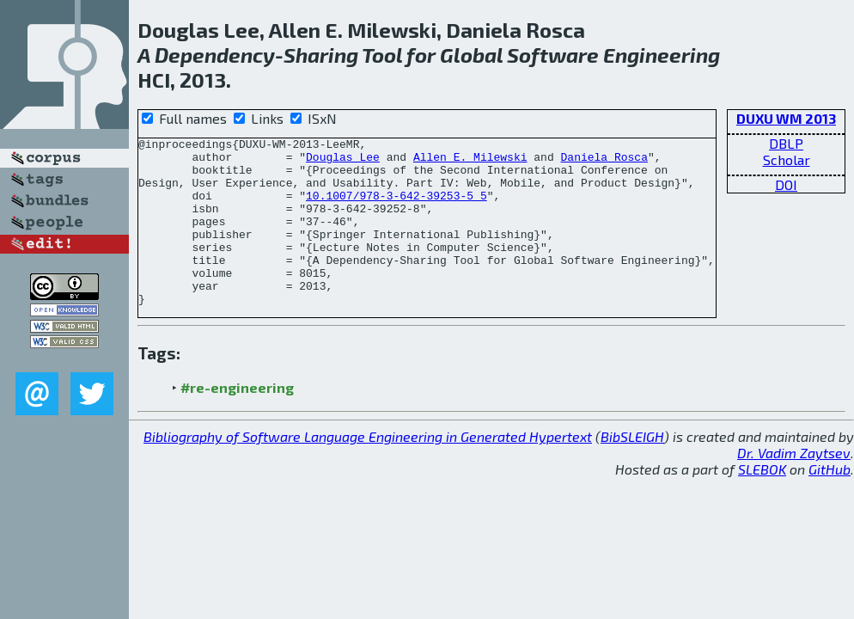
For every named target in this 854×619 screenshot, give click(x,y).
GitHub (829, 502)
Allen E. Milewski (470, 161)
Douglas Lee (343, 161)
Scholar (786, 159)
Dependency (215, 54)
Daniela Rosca (603, 161)
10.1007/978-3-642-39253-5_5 (396, 208)
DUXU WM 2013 (786, 118)
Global (471, 54)
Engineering (661, 54)
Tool (382, 54)
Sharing (321, 54)
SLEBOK (762, 502)
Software (553, 54)
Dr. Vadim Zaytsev (794, 486)
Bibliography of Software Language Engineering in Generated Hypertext (367, 470)
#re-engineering (237, 421)
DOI (786, 184)
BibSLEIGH (632, 470)
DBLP (786, 143)
